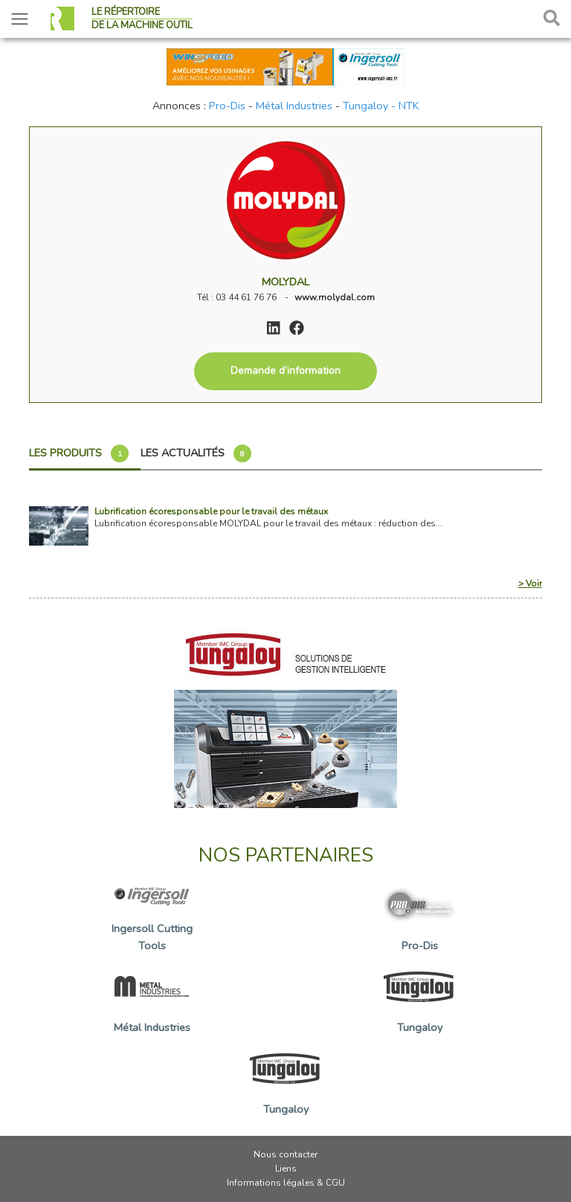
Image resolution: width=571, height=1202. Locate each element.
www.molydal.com (334, 297)
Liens (286, 1168)
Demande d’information (285, 370)
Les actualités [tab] (196, 453)
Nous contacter (285, 1154)
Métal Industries (294, 105)
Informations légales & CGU (286, 1183)
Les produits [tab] (79, 453)
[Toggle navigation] (19, 19)
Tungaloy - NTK (381, 105)
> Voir (530, 583)
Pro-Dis (227, 105)
